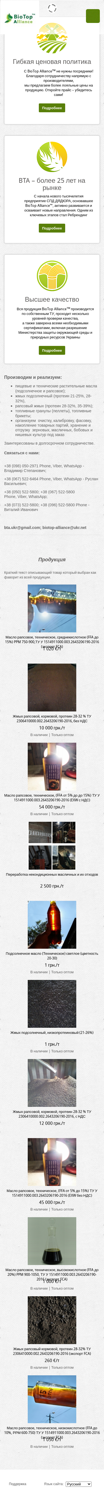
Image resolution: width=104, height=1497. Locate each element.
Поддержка (17, 1484)
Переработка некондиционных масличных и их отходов (52, 874)
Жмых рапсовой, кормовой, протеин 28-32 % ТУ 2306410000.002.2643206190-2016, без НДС (52, 718)
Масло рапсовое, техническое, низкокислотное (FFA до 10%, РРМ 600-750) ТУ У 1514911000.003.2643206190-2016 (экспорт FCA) (52, 1433)
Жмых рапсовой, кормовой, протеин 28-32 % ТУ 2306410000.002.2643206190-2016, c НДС (52, 1114)
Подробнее (52, 107)
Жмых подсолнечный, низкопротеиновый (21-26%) (52, 1032)
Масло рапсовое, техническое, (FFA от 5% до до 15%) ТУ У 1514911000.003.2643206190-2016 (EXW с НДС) (52, 797)
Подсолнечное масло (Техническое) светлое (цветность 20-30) (52, 956)
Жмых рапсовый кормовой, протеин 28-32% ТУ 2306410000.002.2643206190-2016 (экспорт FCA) (52, 1351)
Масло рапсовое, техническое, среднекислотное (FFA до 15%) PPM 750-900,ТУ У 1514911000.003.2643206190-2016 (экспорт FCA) (52, 642)
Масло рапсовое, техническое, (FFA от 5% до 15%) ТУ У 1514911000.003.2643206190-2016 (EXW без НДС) (52, 1193)
